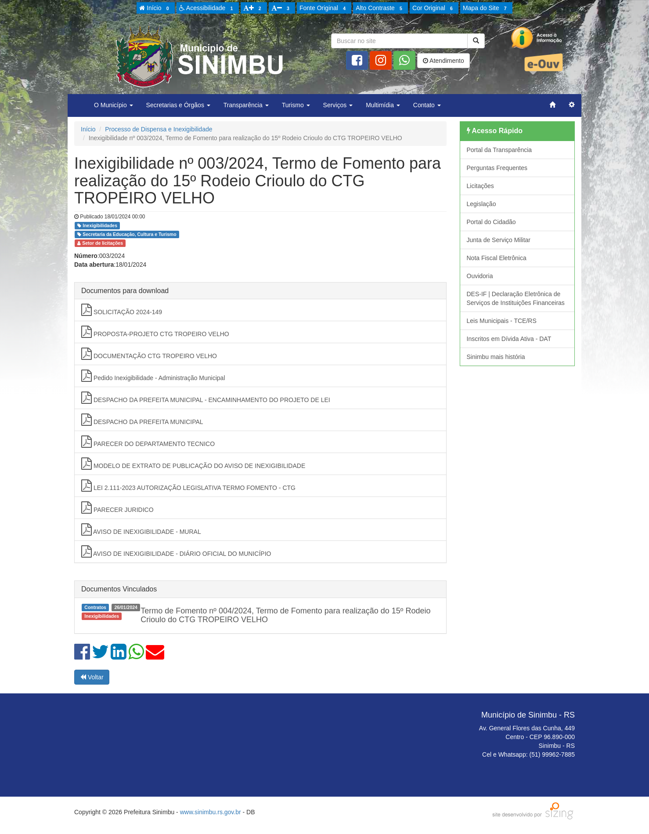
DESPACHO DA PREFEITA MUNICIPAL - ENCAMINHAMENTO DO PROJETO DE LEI (205, 398)
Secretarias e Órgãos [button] (178, 105)
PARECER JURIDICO (117, 507)
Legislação (481, 203)
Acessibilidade (207, 8)
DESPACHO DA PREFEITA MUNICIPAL (142, 419)
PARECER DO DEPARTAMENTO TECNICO (148, 441)
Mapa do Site (486, 8)
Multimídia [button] (383, 105)
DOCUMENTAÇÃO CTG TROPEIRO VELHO (149, 354)
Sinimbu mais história (496, 356)
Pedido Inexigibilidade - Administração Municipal (153, 376)
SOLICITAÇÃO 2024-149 (121, 310)
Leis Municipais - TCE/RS (502, 320)
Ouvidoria (480, 275)
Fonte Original (323, 8)
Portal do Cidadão (491, 221)
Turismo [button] (296, 105)
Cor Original (433, 8)
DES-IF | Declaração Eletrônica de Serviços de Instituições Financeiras (516, 298)
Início (155, 8)
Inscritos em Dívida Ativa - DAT (509, 338)
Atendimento (443, 60)
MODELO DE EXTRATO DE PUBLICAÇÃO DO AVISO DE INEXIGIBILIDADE (193, 463)
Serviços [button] (338, 105)
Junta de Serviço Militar (499, 239)
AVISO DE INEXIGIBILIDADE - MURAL (141, 529)
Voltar (92, 677)
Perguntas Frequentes (497, 167)
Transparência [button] (246, 105)
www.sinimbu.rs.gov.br (210, 812)
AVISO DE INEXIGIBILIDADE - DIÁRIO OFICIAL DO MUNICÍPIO (176, 551)
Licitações (480, 185)
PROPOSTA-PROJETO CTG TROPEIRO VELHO (155, 332)
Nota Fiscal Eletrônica (496, 257)
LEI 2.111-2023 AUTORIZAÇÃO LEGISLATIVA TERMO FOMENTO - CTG (188, 485)
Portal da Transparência (499, 149)
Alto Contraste (380, 8)
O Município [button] (113, 105)
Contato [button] (427, 105)
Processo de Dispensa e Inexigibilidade (158, 129)
